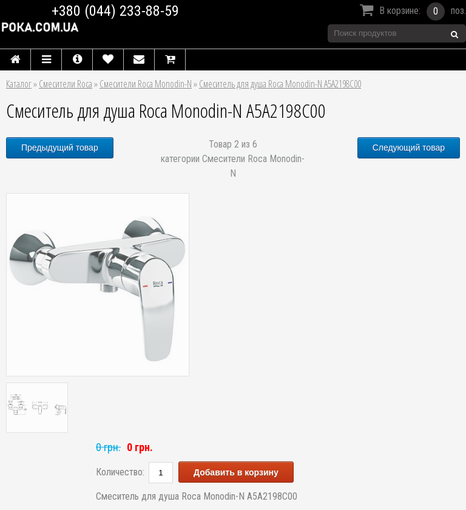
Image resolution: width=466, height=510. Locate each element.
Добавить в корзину (236, 472)
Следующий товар (409, 147)
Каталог (19, 83)
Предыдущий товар (59, 147)
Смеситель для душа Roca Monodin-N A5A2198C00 (280, 83)
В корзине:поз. (411, 11)
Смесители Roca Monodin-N (146, 83)
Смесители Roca (65, 83)
